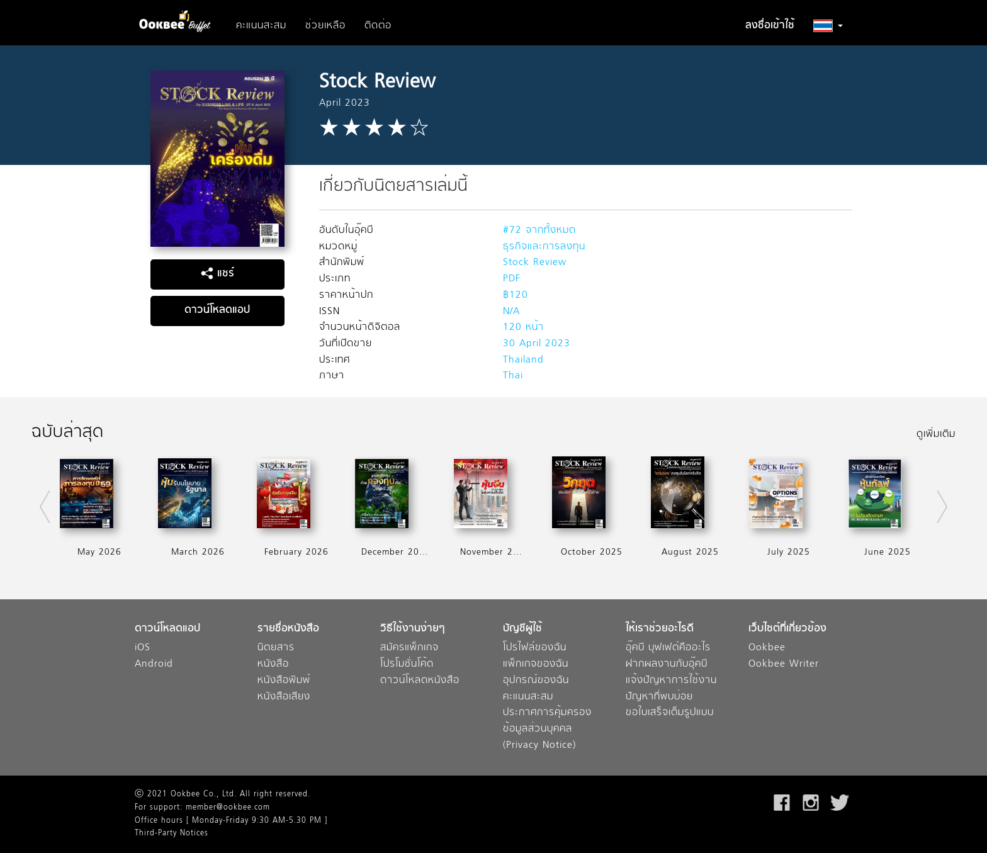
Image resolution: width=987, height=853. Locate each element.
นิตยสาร (276, 648)
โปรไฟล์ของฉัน (535, 648)
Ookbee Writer (783, 664)
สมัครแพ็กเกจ (409, 648)
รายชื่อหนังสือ (288, 629)
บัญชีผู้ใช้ (522, 629)
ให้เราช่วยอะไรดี (660, 629)
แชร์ (217, 274)
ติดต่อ (378, 26)
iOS (142, 648)
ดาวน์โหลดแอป (217, 310)
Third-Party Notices (171, 833)
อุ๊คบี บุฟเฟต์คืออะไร (668, 648)
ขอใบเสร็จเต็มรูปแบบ (670, 713)
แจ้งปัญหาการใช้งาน (671, 681)
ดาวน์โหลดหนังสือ (420, 681)
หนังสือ (273, 664)
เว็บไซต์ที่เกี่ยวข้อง (787, 629)
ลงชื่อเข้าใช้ (769, 26)
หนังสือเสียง (283, 697)
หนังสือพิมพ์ (283, 681)
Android (154, 664)
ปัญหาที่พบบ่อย (659, 697)
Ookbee (767, 648)
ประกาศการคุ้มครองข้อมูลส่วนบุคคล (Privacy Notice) (547, 729)
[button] (828, 26)
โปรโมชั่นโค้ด (407, 664)
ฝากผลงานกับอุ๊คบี (667, 664)
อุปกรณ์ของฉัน (536, 681)
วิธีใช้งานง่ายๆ (412, 629)
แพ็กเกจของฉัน (535, 664)
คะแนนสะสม (261, 26)
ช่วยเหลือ (325, 26)
